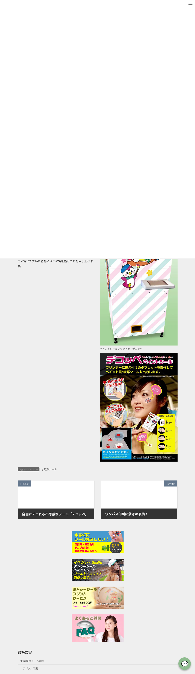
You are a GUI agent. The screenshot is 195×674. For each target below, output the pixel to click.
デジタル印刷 (30, 668)
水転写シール (49, 469)
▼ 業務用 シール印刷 (32, 661)
